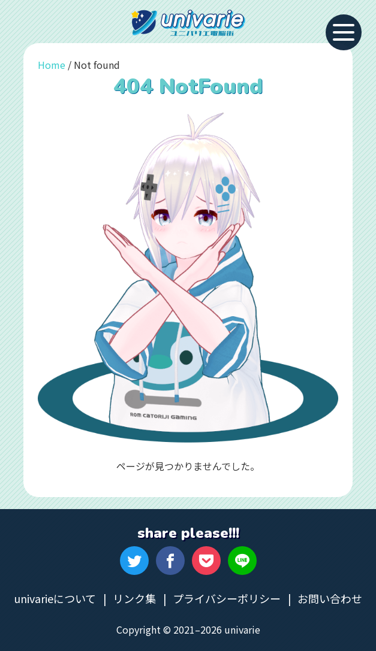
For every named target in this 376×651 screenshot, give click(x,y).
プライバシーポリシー (227, 598)
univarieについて (55, 598)
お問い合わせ (329, 598)
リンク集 (134, 598)
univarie (188, 22)
